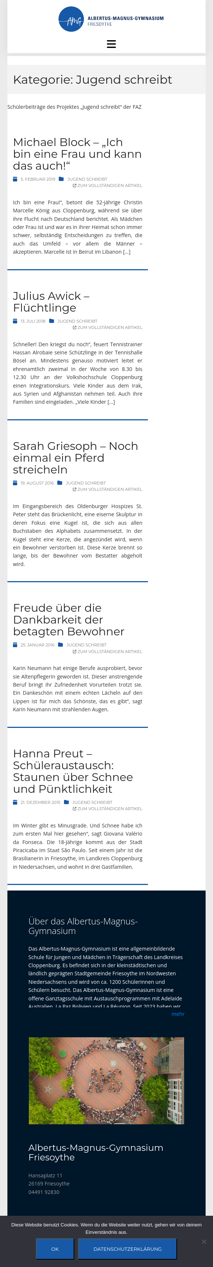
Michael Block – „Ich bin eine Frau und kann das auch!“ (77, 154)
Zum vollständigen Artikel (107, 185)
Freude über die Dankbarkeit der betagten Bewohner (69, 619)
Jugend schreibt (87, 179)
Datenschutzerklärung (128, 1249)
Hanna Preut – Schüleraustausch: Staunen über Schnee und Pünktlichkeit (73, 771)
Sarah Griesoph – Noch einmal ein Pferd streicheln (75, 457)
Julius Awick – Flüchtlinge (51, 302)
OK (55, 1249)
